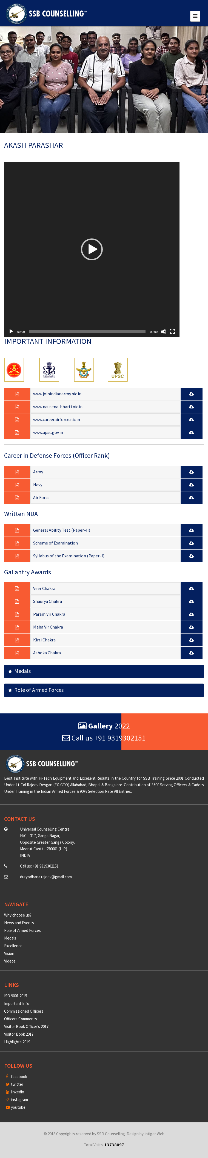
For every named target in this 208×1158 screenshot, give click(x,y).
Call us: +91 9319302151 (39, 866)
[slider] (87, 331)
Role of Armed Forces (36, 689)
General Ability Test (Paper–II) (61, 530)
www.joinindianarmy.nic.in (57, 393)
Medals (19, 670)
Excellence (13, 945)
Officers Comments (20, 1018)
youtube (15, 1107)
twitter (14, 1084)
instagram (17, 1099)
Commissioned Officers (23, 1011)
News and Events (19, 922)
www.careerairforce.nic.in (56, 419)
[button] (92, 249)
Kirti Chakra (44, 640)
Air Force (41, 497)
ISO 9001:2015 (15, 995)
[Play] (11, 331)
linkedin (15, 1091)
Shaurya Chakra (47, 601)
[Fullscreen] (172, 331)
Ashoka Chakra (47, 652)
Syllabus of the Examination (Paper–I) (68, 555)
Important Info (16, 1003)
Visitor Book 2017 (18, 1034)
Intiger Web (154, 1133)
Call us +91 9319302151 (104, 738)
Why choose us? (18, 915)
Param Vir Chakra (49, 614)
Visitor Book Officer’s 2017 (26, 1026)
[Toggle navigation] (195, 16)
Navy (37, 484)
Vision (9, 953)
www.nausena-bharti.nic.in (57, 406)
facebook (16, 1076)
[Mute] (163, 331)
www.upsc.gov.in (48, 432)
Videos (10, 961)
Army (38, 471)
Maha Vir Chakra (48, 627)
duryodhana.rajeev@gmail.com (46, 876)
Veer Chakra (44, 588)
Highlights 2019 (17, 1041)
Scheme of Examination (55, 543)
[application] (91, 249)
